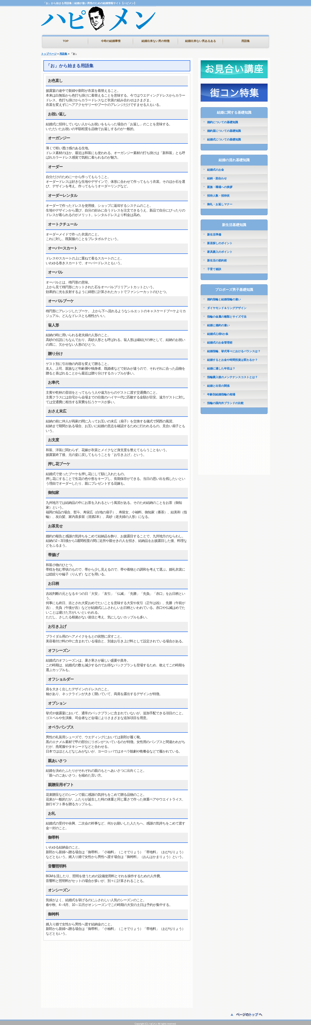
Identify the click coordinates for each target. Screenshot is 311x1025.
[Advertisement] (219, 25)
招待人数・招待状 (218, 193)
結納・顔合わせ (217, 176)
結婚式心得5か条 (217, 331)
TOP (66, 41)
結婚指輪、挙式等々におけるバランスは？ (233, 349)
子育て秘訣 (214, 267)
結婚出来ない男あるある (200, 41)
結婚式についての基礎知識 (224, 137)
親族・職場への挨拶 (219, 184)
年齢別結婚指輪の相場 (221, 392)
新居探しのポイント (219, 241)
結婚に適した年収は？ (221, 366)
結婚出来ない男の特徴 (155, 41)
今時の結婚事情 (111, 41)
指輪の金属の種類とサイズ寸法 (226, 314)
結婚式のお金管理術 (219, 340)
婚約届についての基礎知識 (224, 128)
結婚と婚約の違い (218, 323)
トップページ (49, 51)
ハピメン (153, 1021)
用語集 (245, 41)
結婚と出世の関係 (218, 383)
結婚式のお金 (215, 167)
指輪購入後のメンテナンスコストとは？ (232, 375)
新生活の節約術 (217, 258)
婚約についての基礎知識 (222, 120)
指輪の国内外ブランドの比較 (225, 401)
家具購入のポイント (219, 249)
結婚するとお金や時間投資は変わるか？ (232, 357)
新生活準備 (214, 232)
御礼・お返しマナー (219, 202)
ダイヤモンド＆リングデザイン (226, 305)
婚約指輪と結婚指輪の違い (224, 297)
